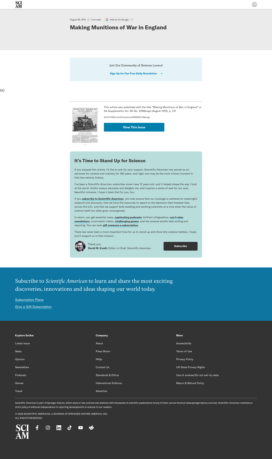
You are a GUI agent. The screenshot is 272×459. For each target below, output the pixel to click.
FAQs (99, 359)
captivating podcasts (128, 217)
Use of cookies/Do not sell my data (197, 375)
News (18, 351)
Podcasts (20, 375)
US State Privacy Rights (190, 367)
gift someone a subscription (120, 225)
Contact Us (102, 367)
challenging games (127, 221)
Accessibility (183, 343)
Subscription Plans (29, 300)
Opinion (20, 359)
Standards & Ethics (107, 375)
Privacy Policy (184, 359)
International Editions (109, 383)
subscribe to (103, 198)
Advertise (101, 391)
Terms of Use (184, 351)
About (99, 343)
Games (19, 383)
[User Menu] (254, 4)
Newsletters (22, 367)
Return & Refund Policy (190, 383)
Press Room (103, 351)
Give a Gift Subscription (33, 307)
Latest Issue (22, 343)
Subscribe (180, 246)
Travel (18, 391)
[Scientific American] (18, 4)
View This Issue (134, 127)
